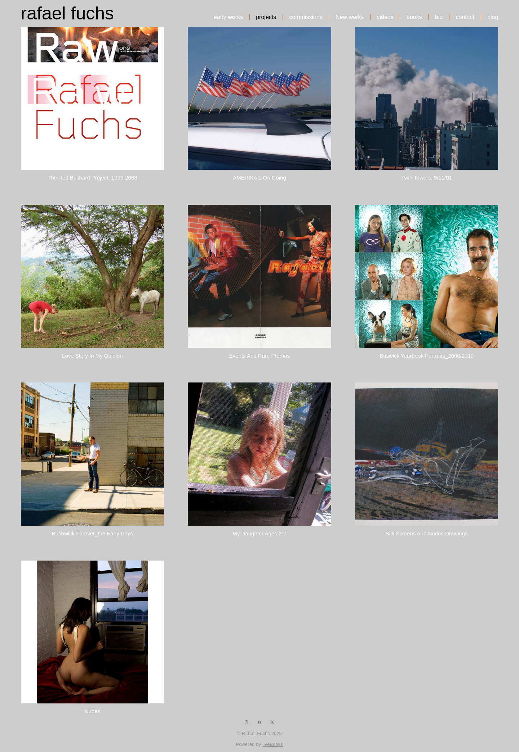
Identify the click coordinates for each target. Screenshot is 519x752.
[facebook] (259, 722)
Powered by (259, 744)
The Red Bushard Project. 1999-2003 (92, 178)
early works (228, 17)
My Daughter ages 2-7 (259, 533)
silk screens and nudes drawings (427, 533)
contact (465, 17)
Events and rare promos (259, 356)
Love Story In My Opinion (92, 356)
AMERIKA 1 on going (259, 178)
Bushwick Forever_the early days (92, 533)
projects (266, 17)
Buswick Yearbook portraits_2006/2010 (427, 356)
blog (492, 17)
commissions (305, 17)
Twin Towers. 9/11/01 (426, 178)
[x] (272, 722)
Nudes (92, 711)
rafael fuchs (67, 13)
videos (385, 17)
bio (439, 17)
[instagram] (246, 722)
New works (350, 17)
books (414, 17)
